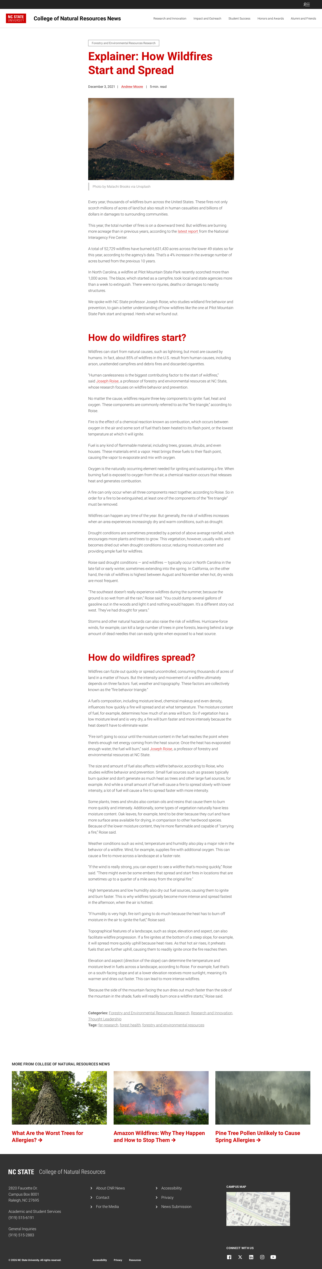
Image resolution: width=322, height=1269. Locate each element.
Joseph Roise (107, 381)
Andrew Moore (132, 87)
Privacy (167, 1197)
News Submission (176, 1206)
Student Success (239, 18)
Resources (135, 1260)
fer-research (108, 1025)
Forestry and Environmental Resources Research (149, 1013)
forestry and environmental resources (173, 1025)
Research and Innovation (169, 18)
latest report (188, 231)
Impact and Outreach (207, 18)
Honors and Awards (271, 18)
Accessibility (171, 1188)
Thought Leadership (104, 1019)
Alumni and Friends (303, 18)
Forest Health (130, 1025)
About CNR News (110, 1188)
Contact (102, 1197)
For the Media (107, 1206)
